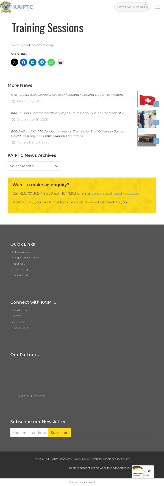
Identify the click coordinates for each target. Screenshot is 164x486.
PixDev (125, 459)
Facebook (19, 310)
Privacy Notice (81, 459)
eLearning (19, 269)
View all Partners (31, 396)
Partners (18, 263)
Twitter (16, 316)
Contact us (19, 275)
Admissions (20, 252)
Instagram (19, 327)
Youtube (18, 321)
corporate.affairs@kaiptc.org (115, 193)
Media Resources (25, 258)
